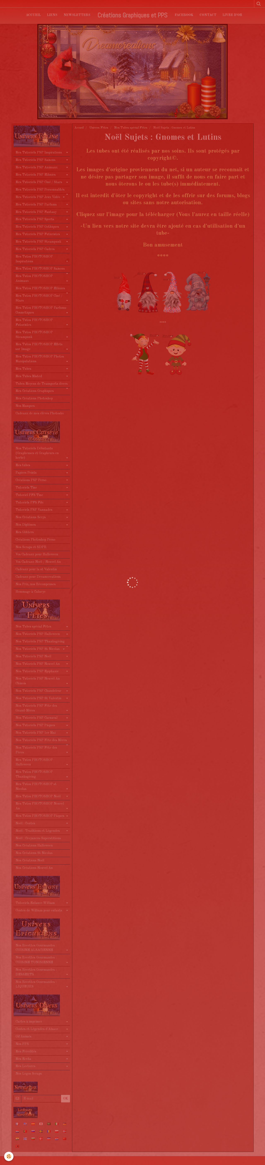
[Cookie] (8, 1156)
